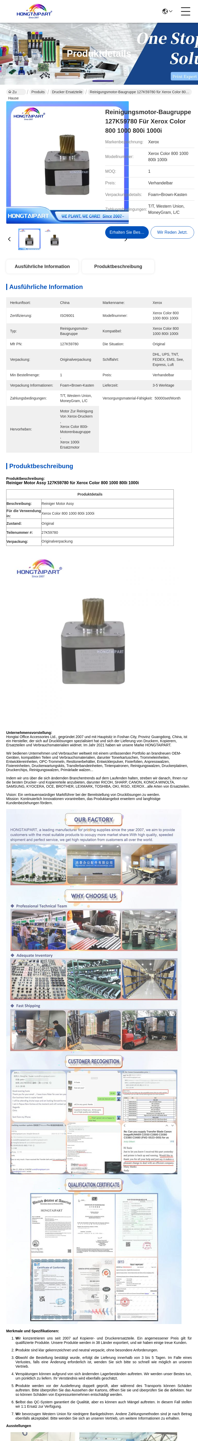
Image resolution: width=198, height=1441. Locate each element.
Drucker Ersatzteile (67, 92)
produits (101, 1336)
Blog (98, 1346)
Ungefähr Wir (102, 1323)
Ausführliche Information (42, 266)
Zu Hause (13, 92)
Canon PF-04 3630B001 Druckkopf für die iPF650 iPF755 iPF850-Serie (148, 1132)
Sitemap (40, 1401)
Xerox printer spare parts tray (73, 862)
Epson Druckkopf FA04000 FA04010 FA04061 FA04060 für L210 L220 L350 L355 (50, 1012)
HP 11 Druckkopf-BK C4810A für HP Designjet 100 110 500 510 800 (147, 1012)
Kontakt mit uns (104, 1360)
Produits (38, 92)
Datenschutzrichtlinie (18, 1401)
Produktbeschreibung (118, 266)
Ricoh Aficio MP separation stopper (45, 873)
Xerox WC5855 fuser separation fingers (131, 873)
